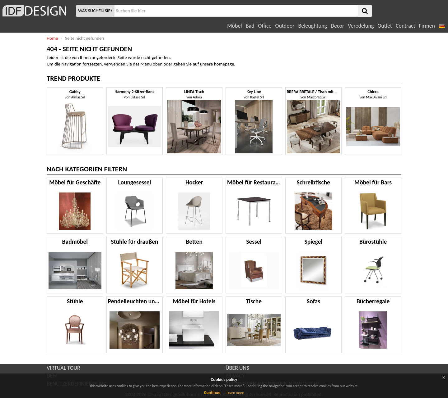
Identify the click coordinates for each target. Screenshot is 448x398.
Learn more (235, 393)
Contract (405, 25)
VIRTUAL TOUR (63, 367)
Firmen (427, 25)
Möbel (234, 25)
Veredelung (361, 25)
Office (265, 25)
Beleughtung (312, 25)
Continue (212, 392)
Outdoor (285, 25)
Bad (250, 25)
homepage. (225, 64)
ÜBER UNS (237, 367)
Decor (337, 25)
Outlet (384, 25)
